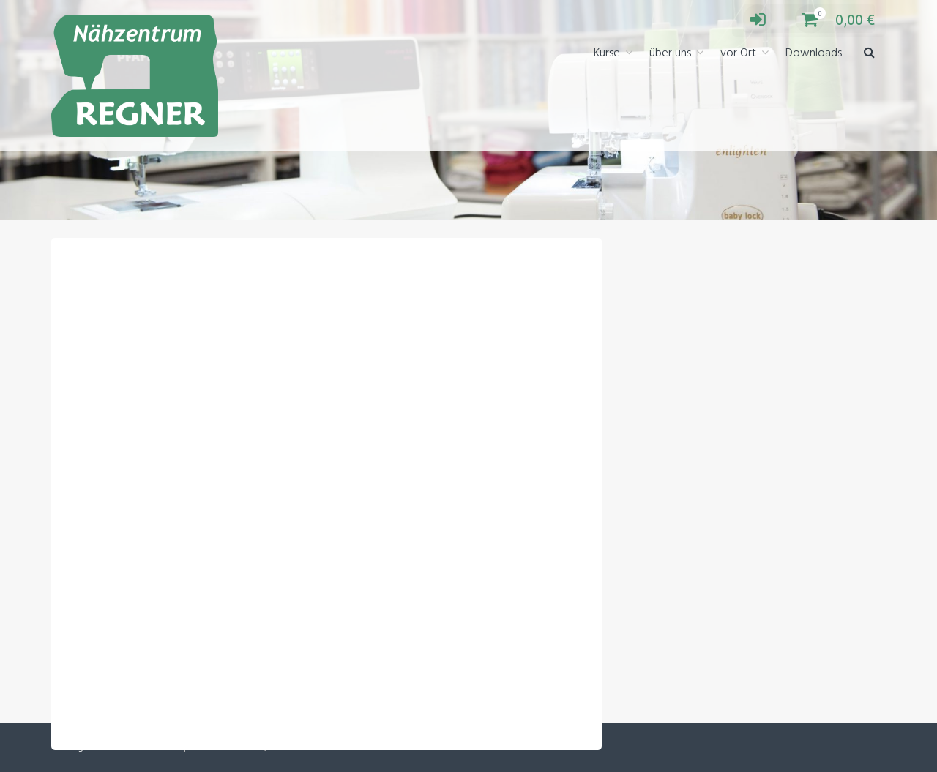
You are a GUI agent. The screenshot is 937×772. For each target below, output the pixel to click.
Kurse (607, 53)
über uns (670, 53)
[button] (869, 54)
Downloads (813, 53)
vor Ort (738, 53)
